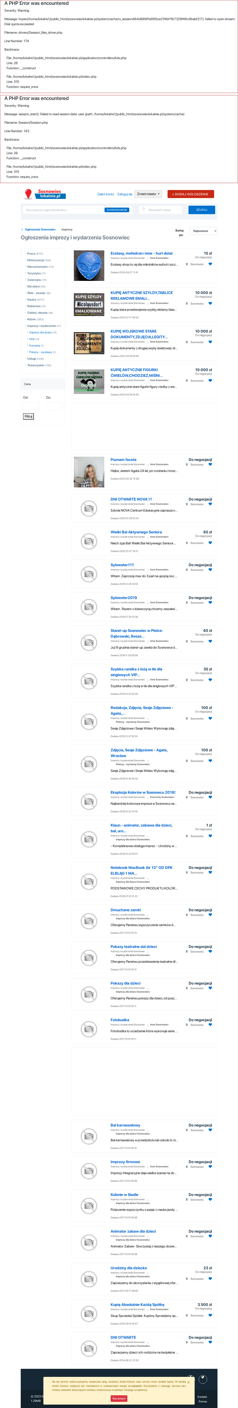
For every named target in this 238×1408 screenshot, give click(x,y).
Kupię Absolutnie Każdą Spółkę (137, 1304)
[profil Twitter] (203, 1379)
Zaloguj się (124, 194)
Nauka (31, 299)
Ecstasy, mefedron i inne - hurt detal (141, 253)
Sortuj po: (179, 233)
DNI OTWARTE (123, 1337)
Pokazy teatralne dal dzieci (134, 946)
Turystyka (34, 273)
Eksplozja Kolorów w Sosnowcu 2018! (143, 792)
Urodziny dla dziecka (129, 1268)
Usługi (31, 358)
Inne (31, 339)
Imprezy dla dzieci (40, 332)
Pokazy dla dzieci (125, 983)
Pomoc (203, 1401)
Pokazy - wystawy (40, 352)
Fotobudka (120, 1020)
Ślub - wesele (36, 293)
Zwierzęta (34, 280)
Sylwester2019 (124, 597)
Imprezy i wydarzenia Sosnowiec (128, 258)
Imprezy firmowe (125, 1162)
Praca (31, 253)
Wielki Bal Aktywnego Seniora (136, 532)
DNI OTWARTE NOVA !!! (131, 499)
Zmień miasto (147, 194)
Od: (25, 397)
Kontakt (202, 1396)
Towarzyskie (35, 365)
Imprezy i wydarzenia (41, 325)
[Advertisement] (153, 426)
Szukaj (201, 209)
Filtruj (28, 416)
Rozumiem (119, 1398)
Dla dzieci (33, 286)
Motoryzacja (35, 260)
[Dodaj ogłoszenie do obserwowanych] (210, 264)
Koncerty (34, 345)
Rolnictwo (34, 306)
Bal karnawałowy (125, 1125)
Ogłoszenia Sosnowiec (40, 229)
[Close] (188, 1382)
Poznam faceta (123, 459)
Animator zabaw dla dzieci (133, 1231)
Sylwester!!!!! (122, 565)
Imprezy (67, 229)
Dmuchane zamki (126, 910)
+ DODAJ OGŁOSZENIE (190, 194)
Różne (31, 319)
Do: (48, 397)
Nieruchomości (37, 266)
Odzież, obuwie (37, 312)
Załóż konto (105, 194)
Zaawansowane (117, 209)
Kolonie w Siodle (124, 1194)
